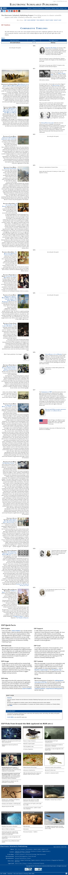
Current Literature (20, 854)
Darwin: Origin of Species (29, 740)
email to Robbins (27, 688)
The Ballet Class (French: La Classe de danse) (10, 253)
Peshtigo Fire (56, 85)
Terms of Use (18, 863)
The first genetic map (28, 746)
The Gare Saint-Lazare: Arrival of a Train (9, 406)
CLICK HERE (10, 717)
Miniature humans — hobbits (30, 831)
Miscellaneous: (10, 858)
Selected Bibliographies (21, 856)
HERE (11, 705)
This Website (29, 849)
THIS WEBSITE (41, 20)
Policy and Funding (31, 854)
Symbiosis (48, 753)
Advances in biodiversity (29, 770)
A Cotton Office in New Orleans (9, 205)
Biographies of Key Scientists (22, 852)
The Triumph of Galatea (22, 617)
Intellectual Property (38, 863)
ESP (25, 20)
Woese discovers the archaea (29, 767)
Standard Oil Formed (51, 47)
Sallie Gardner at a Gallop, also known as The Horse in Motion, (9, 553)
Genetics (17, 860)
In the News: (10, 854)
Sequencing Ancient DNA (8, 806)
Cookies (30, 863)
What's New (55, 8)
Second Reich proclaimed (48, 122)
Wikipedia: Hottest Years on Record (53, 799)
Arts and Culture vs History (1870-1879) (24, 873)
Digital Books (46, 851)
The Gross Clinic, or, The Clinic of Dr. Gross (9, 325)
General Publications (20, 858)
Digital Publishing (25, 860)
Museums (17, 861)
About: (12, 849)
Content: (11, 852)
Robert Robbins (16, 630)
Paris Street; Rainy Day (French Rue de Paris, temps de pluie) (10, 521)
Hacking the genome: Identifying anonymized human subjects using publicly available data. (10, 833)
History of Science (46, 860)
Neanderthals (26, 826)
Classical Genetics (38, 8)
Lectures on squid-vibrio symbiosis (53, 767)
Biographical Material (57, 860)
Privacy (25, 863)
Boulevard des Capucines (10, 168)
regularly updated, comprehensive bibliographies (49, 688)
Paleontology (5, 786)
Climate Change (49, 786)
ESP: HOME (3, 873)
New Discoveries (41, 854)
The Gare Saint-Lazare (8, 463)
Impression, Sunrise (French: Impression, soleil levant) (9, 138)
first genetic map (57, 670)
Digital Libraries (35, 860)
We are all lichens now (50, 770)
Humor (29, 858)
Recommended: (10, 856)
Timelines (48, 8)
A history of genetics (28, 749)
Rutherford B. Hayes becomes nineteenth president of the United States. (56, 410)
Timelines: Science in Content (34, 851)
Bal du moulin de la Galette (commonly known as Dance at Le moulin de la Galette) (9, 368)
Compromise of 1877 (47, 392)
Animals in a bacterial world (51, 773)
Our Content (21, 849)
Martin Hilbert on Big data (8, 829)
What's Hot (63, 8)
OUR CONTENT (31, 20)
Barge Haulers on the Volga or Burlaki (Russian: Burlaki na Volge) (16, 85)
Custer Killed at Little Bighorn (54, 354)
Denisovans (26, 829)
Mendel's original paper (41, 670)
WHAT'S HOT (57, 20)
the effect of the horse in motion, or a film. (22, 584)
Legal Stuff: (11, 863)
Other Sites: (11, 861)
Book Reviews (32, 856)
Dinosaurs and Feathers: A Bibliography (11, 803)
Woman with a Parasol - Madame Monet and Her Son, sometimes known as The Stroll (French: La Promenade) (9, 299)
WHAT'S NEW (49, 20)
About (30, 8)
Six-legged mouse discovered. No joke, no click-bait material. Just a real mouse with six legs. (54, 827)
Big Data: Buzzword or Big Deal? (10, 826)
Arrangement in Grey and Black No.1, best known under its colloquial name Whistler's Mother (10, 110)
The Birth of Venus (18, 616)
